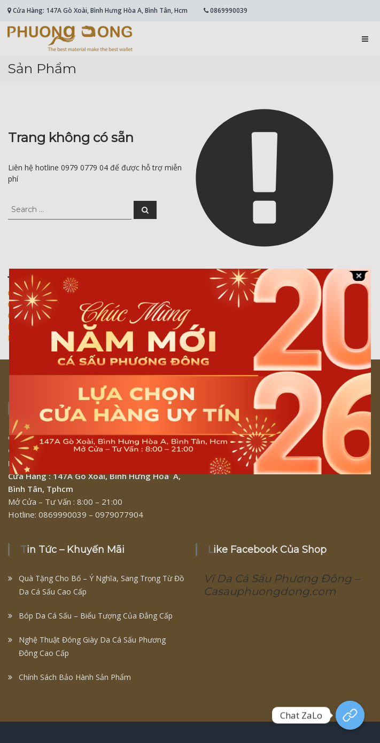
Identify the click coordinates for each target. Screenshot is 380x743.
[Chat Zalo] (350, 715)
